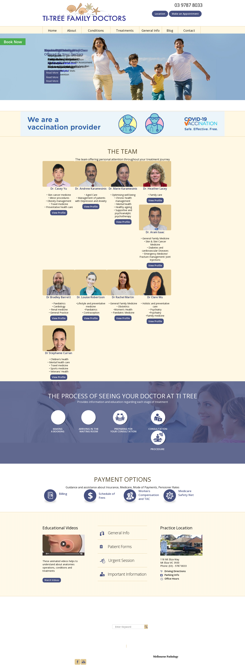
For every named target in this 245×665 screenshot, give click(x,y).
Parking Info (172, 574)
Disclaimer (81, 625)
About (71, 30)
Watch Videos (51, 580)
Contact (189, 30)
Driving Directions (175, 571)
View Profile (59, 212)
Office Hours (172, 578)
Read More (52, 77)
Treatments (125, 30)
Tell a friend (82, 642)
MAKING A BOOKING (57, 430)
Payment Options (122, 479)
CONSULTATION (157, 428)
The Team (122, 151)
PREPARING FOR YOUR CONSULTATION (123, 430)
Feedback (81, 637)
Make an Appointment (185, 13)
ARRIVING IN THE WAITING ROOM (89, 430)
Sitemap (80, 633)
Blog (170, 30)
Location (160, 13)
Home (52, 30)
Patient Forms (116, 547)
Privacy (80, 629)
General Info (151, 30)
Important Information (123, 574)
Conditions (96, 30)
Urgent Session (117, 561)
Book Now (13, 41)
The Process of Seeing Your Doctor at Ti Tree (122, 396)
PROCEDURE (158, 449)
